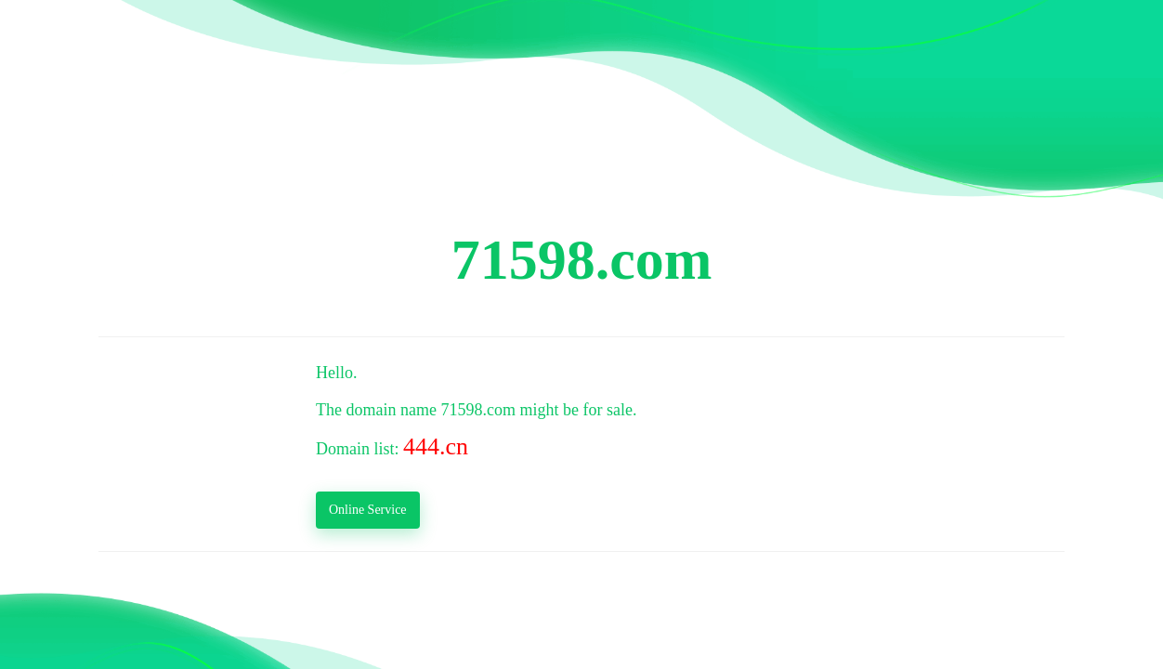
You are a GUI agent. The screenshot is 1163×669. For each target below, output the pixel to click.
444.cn (435, 446)
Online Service (368, 510)
